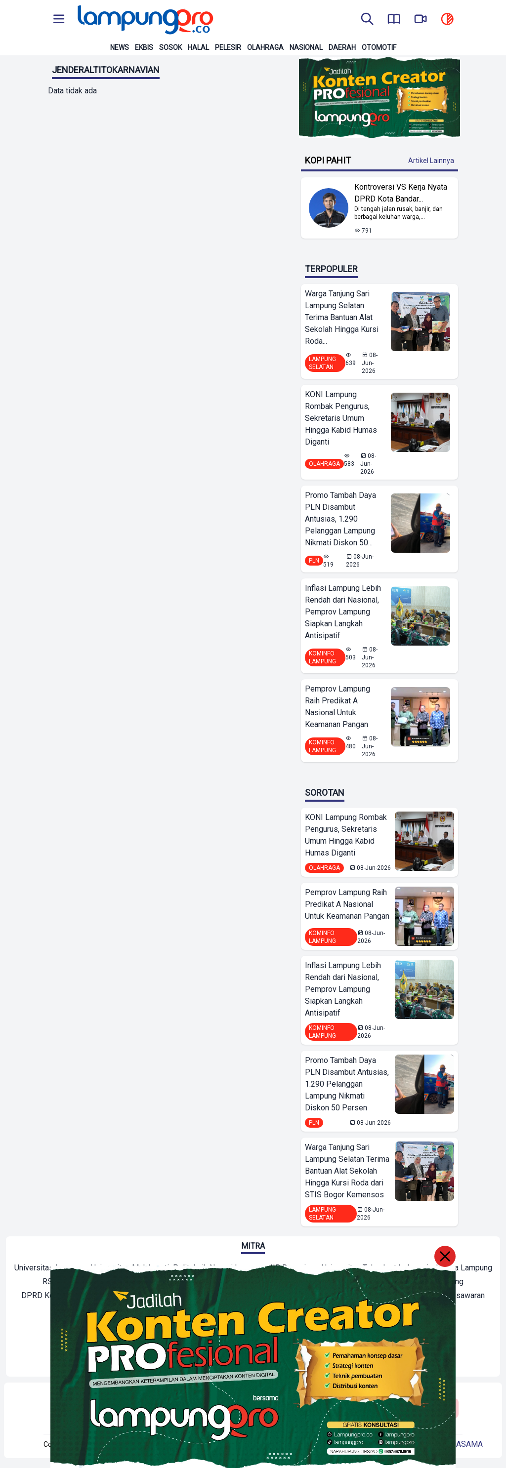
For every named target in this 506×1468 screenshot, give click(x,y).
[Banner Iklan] (379, 97)
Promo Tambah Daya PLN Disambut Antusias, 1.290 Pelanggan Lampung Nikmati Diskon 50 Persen (347, 1084)
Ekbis (144, 47)
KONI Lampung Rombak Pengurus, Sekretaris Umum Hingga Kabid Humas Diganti (341, 418)
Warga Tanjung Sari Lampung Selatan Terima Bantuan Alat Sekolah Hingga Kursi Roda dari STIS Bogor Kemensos (347, 1170)
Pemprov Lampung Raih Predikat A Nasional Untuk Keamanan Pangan (337, 706)
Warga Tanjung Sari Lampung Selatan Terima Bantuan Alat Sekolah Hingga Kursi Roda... (342, 317)
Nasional (306, 47)
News (119, 47)
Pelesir (228, 47)
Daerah (342, 47)
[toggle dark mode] (447, 19)
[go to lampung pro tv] (420, 19)
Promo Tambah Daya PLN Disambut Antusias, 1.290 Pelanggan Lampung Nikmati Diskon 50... (340, 518)
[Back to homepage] (144, 20)
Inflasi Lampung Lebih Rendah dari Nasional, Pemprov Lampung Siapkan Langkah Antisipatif (343, 611)
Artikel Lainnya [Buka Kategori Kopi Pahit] (431, 160)
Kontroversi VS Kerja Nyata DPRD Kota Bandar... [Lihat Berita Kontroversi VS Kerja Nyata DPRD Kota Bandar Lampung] (400, 193)
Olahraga (265, 47)
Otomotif (379, 47)
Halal (198, 47)
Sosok (170, 47)
